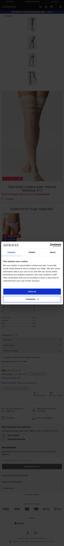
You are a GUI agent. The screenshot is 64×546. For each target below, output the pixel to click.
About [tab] (53, 252)
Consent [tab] (11, 252)
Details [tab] (32, 252)
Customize (32, 299)
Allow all (32, 291)
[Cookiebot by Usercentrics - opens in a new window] (50, 245)
